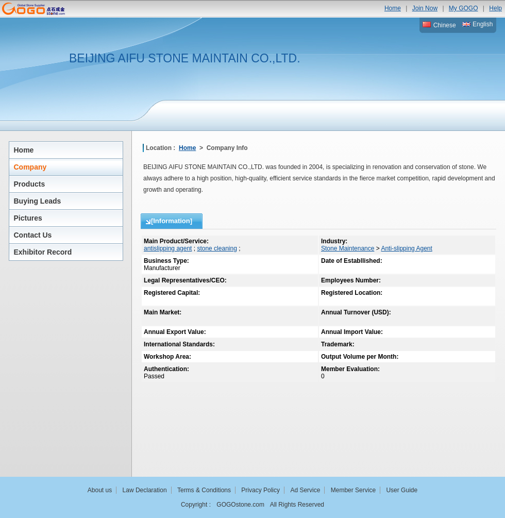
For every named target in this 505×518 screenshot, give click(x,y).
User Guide (401, 490)
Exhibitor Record (43, 252)
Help (495, 8)
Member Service (353, 490)
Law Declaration (145, 490)
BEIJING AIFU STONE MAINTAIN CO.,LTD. (184, 58)
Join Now (424, 8)
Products (29, 184)
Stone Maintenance (347, 248)
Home (392, 8)
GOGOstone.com (240, 504)
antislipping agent (168, 248)
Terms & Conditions (204, 490)
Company (30, 167)
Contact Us (33, 235)
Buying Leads (37, 201)
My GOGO (463, 8)
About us (100, 490)
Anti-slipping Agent (406, 248)
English (477, 24)
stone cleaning (217, 248)
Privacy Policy (260, 490)
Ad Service (305, 490)
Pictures (28, 218)
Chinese (439, 25)
